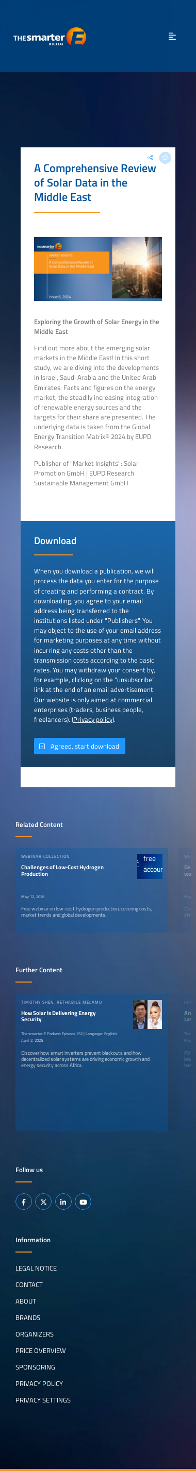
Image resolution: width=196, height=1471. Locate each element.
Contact (29, 1284)
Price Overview (40, 1350)
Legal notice (36, 1268)
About (25, 1301)
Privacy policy (92, 719)
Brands (27, 1317)
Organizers (34, 1334)
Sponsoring (35, 1367)
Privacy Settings (43, 1400)
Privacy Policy (39, 1383)
